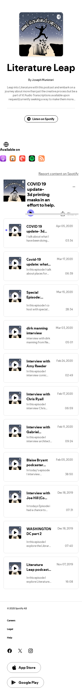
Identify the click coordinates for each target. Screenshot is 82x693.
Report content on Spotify (58, 173)
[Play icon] (30, 212)
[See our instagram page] (30, 650)
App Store (23, 667)
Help (9, 637)
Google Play (25, 682)
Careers (11, 620)
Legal (10, 629)
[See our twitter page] (20, 650)
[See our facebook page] (9, 650)
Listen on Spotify (40, 119)
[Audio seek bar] (52, 214)
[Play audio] (74, 186)
